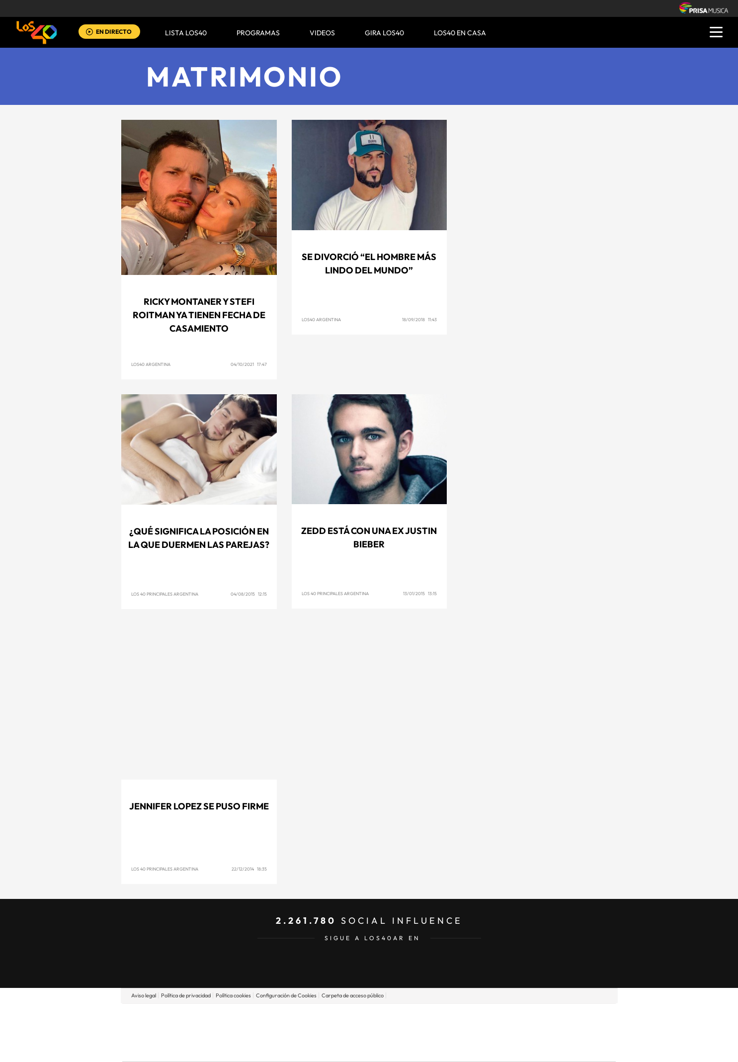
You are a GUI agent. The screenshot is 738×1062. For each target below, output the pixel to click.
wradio (352, 1032)
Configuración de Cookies (286, 995)
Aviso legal (143, 995)
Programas (258, 32)
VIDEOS (322, 32)
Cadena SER (445, 1017)
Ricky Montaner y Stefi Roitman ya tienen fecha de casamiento (199, 315)
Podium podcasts (347, 1047)
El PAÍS (255, 1017)
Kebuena (536, 1032)
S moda (431, 1047)
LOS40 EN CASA (460, 32)
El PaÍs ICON (390, 1047)
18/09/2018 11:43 (419, 319)
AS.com (476, 1017)
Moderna (298, 1047)
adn (509, 1017)
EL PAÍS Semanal (464, 1032)
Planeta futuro (501, 1032)
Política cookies (233, 995)
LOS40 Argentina (150, 364)
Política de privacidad (186, 995)
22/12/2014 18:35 (249, 869)
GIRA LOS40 (384, 32)
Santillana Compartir (402, 1017)
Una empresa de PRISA (167, 1025)
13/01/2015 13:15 (420, 593)
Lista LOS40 (186, 32)
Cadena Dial (427, 1032)
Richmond (249, 1047)
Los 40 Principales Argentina (164, 594)
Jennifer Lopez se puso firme (199, 806)
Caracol (545, 1017)
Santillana (349, 1017)
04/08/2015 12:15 (249, 594)
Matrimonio (244, 76)
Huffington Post (268, 1032)
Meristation (522, 1047)
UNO (323, 1032)
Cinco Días (390, 1032)
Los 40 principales (303, 1017)
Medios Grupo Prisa (166, 1050)
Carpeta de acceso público (353, 995)
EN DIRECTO (114, 31)
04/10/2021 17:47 (249, 364)
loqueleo (475, 1047)
